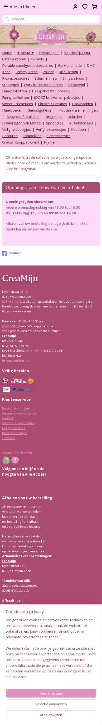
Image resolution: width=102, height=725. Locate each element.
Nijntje (49, 142)
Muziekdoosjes (80, 123)
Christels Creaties (52, 103)
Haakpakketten (14, 91)
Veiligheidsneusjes (51, 129)
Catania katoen (14, 59)
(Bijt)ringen (53, 116)
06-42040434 (11, 326)
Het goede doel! (13, 428)
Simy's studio (73, 78)
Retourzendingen (14, 433)
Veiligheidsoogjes (16, 129)
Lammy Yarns (26, 71)
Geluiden (75, 116)
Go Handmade (70, 65)
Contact (7, 418)
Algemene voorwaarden (19, 413)
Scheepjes (10, 84)
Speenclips (54, 123)
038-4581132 (11, 301)
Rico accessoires (15, 78)
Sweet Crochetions (17, 103)
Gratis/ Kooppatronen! (20, 142)
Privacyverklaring (16, 360)
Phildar (48, 71)
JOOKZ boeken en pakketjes (57, 97)
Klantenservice (58, 135)
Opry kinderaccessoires (43, 84)
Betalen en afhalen (16, 408)
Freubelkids (32, 135)
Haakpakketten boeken (51, 91)
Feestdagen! (49, 52)
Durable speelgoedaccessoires (27, 65)
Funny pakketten (15, 97)
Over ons (8, 438)
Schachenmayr (46, 78)
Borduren (10, 135)
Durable (37, 59)
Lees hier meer (13, 658)
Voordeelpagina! (77, 52)
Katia (6, 71)
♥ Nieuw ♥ (25, 52)
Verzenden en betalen (18, 423)
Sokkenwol (76, 84)
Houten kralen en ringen (78, 110)
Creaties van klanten (17, 452)
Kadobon (78, 129)
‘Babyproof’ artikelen (22, 116)
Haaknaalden (82, 103)
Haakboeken (12, 110)
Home (7, 52)
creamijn (11, 253)
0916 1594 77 (34, 350)
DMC (91, 65)
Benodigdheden (40, 110)
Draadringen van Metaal (21, 123)
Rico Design (68, 71)
